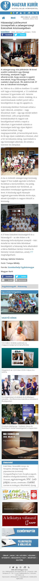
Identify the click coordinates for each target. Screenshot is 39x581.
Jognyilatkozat (24, 577)
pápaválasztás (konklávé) (13, 471)
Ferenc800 (16, 466)
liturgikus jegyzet (29, 474)
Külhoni (31, 555)
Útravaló (6, 479)
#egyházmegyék (9, 286)
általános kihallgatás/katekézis (15, 476)
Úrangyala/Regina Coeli (12, 474)
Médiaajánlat (14, 577)
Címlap (5, 555)
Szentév (13, 482)
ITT (31, 252)
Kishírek (5, 32)
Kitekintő (6, 558)
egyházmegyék (18, 479)
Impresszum (5, 577)
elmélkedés (21, 482)
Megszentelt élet (18, 558)
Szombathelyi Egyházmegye (21, 267)
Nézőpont (32, 558)
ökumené (25, 485)
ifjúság (33, 485)
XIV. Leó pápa (21, 555)
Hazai (12, 555)
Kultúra (19, 560)
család (31, 482)
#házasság (22, 286)
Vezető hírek (9, 317)
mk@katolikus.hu (24, 573)
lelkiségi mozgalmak (20, 469)
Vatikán (31, 476)
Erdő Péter (7, 466)
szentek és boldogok (11, 485)
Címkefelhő (8, 462)
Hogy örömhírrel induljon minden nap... (15, 437)
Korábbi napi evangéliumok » (27, 457)
